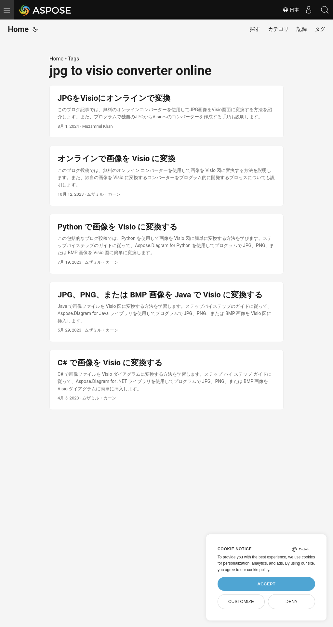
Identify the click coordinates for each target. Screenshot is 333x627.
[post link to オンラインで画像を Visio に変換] (166, 175)
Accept (266, 583)
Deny (292, 601)
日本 (291, 10)
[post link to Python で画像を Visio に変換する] (166, 244)
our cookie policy (254, 570)
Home (18, 29)
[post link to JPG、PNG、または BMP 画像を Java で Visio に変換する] (166, 312)
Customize (241, 601)
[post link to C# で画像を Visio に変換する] (166, 380)
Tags (73, 59)
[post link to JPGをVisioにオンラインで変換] (166, 111)
